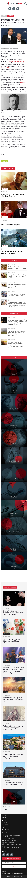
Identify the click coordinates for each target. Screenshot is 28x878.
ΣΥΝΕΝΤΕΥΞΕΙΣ (14, 314)
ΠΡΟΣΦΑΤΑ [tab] (14, 260)
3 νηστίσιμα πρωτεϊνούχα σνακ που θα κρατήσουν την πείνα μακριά (17, 286)
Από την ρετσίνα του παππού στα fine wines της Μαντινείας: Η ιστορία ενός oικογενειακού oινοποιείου (17, 333)
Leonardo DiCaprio (6, 68)
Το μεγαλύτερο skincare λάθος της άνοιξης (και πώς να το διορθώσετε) (17, 276)
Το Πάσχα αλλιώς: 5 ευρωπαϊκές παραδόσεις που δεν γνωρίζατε (17, 267)
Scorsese (22, 82)
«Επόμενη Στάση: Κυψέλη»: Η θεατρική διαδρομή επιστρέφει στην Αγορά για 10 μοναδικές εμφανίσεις (17, 304)
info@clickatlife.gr (10, 842)
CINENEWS (4, 161)
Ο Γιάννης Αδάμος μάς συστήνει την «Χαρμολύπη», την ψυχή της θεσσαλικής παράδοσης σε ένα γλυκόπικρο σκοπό (17, 322)
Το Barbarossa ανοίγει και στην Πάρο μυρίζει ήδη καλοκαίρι (17, 294)
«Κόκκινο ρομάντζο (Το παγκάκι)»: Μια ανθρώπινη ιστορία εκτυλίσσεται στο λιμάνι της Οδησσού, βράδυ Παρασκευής (15, 345)
